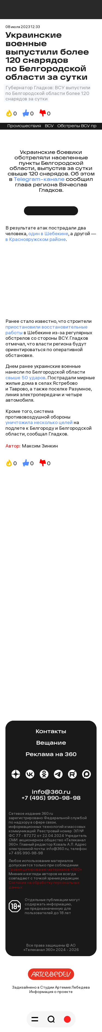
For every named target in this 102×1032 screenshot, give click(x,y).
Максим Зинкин (40, 446)
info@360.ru (51, 792)
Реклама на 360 (51, 754)
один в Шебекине (48, 233)
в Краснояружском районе (35, 239)
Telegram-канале (39, 179)
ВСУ (49, 126)
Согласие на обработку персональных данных (44, 884)
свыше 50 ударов (25, 377)
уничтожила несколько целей (39, 422)
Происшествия (24, 126)
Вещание (51, 743)
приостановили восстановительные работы (46, 330)
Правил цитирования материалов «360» (45, 869)
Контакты (51, 731)
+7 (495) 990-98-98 (51, 798)
